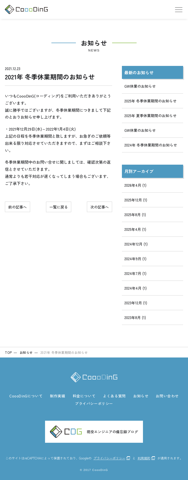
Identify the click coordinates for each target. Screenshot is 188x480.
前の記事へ (17, 206)
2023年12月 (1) (135, 302)
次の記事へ (99, 206)
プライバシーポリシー (94, 403)
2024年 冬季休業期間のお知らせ (150, 145)
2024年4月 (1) (135, 288)
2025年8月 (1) (135, 214)
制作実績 (57, 395)
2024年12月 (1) (136, 243)
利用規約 (144, 458)
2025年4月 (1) (135, 229)
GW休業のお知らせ (140, 86)
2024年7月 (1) (135, 273)
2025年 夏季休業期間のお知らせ (150, 115)
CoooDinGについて (26, 395)
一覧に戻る (58, 206)
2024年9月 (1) (135, 258)
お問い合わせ (167, 395)
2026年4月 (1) (135, 185)
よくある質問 (114, 395)
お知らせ (140, 395)
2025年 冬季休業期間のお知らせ (150, 100)
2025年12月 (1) (135, 199)
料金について (84, 395)
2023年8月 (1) (135, 317)
